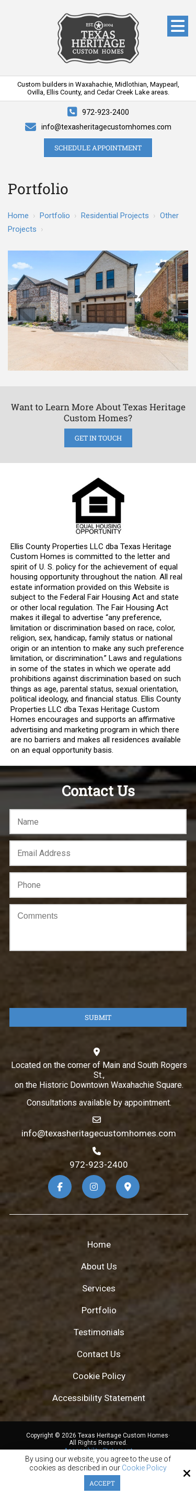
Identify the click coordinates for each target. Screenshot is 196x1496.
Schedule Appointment (98, 148)
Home (18, 215)
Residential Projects (115, 215)
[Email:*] (97, 853)
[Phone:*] (97, 885)
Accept (102, 1483)
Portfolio (55, 215)
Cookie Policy (144, 1468)
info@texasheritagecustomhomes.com (106, 127)
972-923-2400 (105, 112)
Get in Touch (98, 438)
